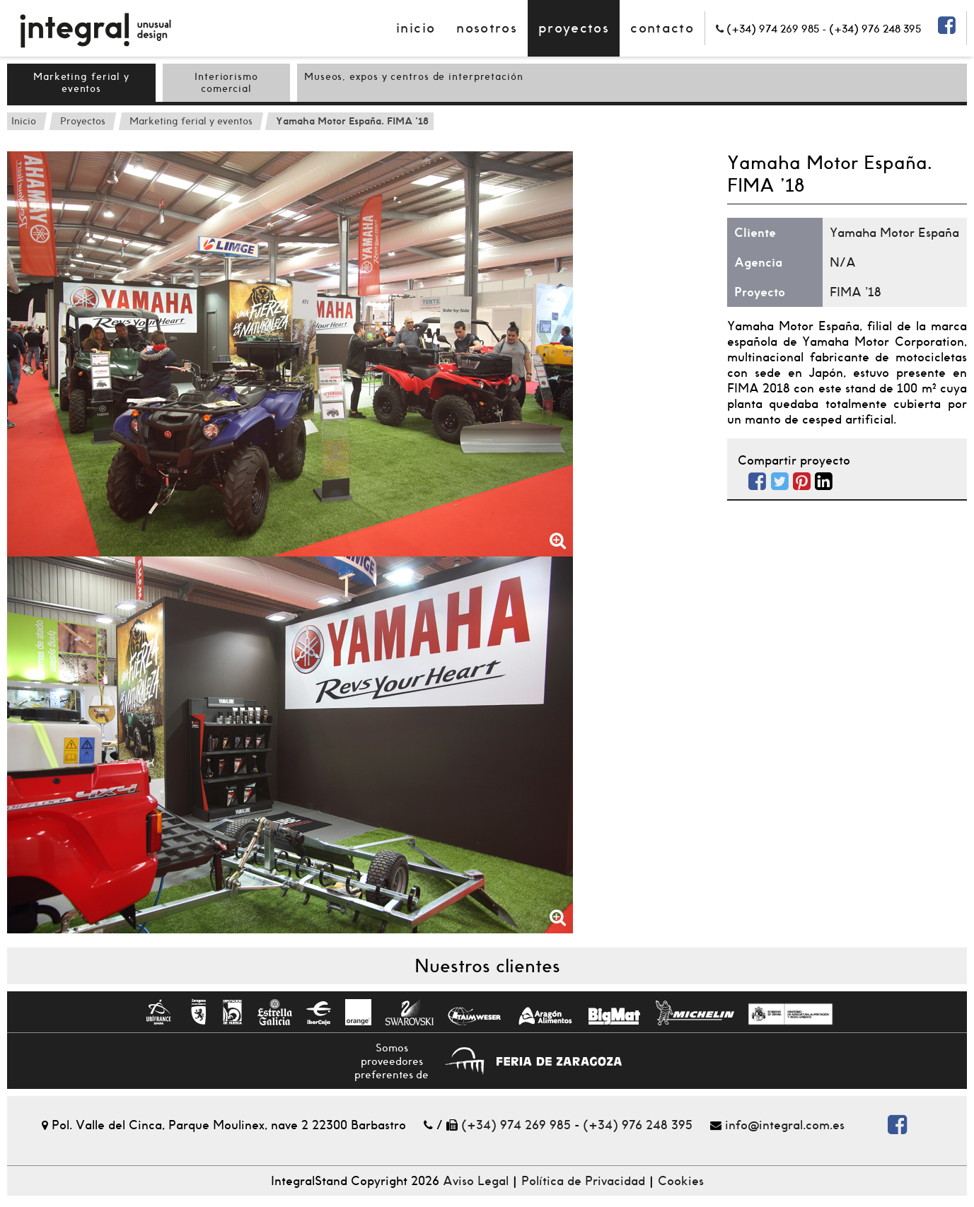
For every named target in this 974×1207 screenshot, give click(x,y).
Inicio (415, 28)
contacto (662, 28)
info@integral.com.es (785, 1125)
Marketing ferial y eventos (81, 83)
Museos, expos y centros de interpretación (413, 77)
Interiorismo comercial (226, 83)
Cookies (681, 1181)
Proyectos (573, 28)
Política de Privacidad (583, 1181)
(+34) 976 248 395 (637, 1125)
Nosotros (486, 28)
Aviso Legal (476, 1181)
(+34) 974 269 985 (516, 1125)
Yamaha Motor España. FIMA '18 (352, 121)
